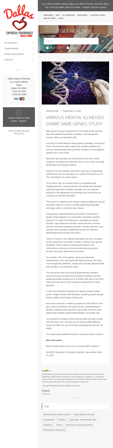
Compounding (11, 48)
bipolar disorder (83, 245)
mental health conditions (88, 346)
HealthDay (60, 386)
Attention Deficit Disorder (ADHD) (56, 414)
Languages (48, 15)
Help (58, 15)
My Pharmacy (11, 43)
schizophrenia (52, 248)
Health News (54, 47)
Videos (72, 47)
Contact (8, 60)
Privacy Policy (19, 134)
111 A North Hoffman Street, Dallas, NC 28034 (63, 4)
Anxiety (59, 425)
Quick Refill (82, 15)
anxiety (81, 251)
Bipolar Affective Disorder (84, 414)
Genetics (62, 420)
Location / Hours (97, 15)
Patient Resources (14, 54)
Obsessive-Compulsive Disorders (79, 425)
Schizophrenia (49, 420)
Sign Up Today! (49, 18)
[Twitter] (19, 70)
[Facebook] (17, 70)
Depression (47, 425)
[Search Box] (71, 41)
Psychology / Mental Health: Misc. (83, 420)
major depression (65, 251)
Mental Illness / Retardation (54, 430)
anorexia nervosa (66, 248)
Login (60, 18)
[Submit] (103, 41)
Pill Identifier (68, 15)
